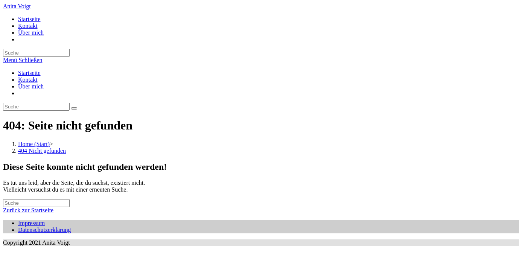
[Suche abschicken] (74, 108)
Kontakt (28, 79)
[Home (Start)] (34, 144)
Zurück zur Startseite (28, 210)
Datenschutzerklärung (44, 230)
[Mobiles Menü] (22, 60)
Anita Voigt (17, 6)
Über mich (31, 86)
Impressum (31, 223)
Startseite (29, 73)
